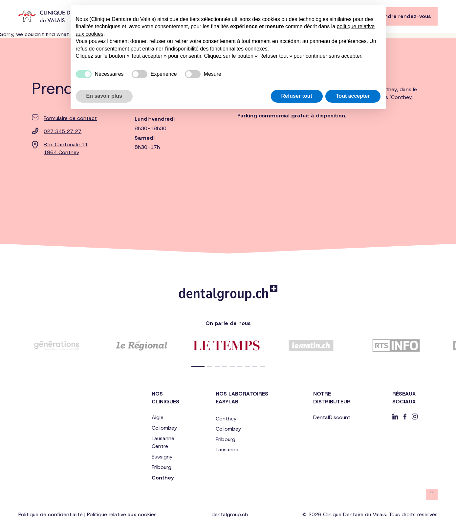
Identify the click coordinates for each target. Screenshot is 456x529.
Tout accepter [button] (353, 96)
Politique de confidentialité (50, 514)
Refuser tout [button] (296, 96)
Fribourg (161, 467)
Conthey (163, 477)
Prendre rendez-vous (403, 16)
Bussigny (162, 456)
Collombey (164, 427)
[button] (198, 366)
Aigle (157, 417)
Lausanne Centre (163, 442)
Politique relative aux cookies (122, 514)
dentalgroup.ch (229, 514)
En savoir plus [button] (104, 96)
